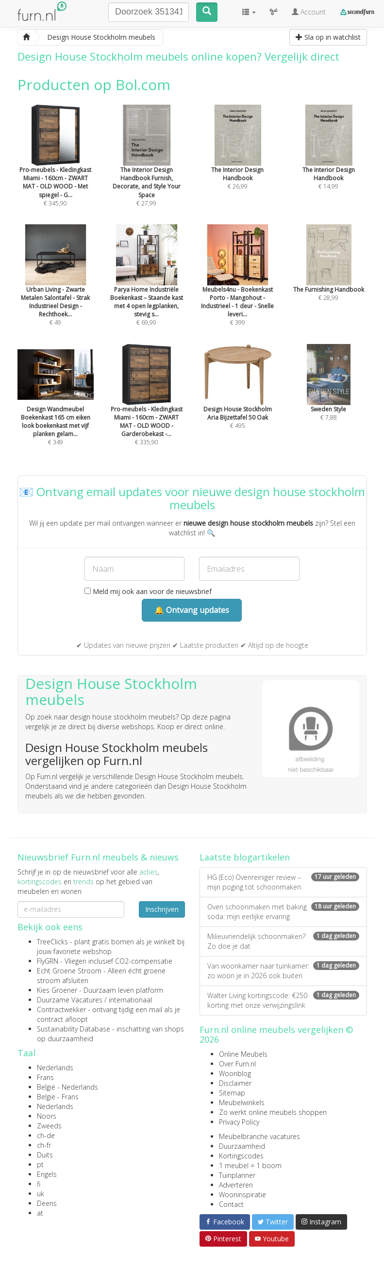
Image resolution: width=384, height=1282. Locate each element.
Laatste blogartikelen (245, 857)
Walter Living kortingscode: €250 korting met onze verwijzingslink (283, 1000)
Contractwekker (61, 1009)
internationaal (130, 999)
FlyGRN (47, 961)
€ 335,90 (146, 408)
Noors (46, 1116)
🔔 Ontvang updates (191, 610)
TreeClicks (52, 941)
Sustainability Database (73, 1028)
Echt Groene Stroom (69, 970)
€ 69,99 (146, 288)
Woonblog (235, 1073)
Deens (47, 1203)
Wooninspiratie (242, 1194)
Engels (47, 1174)
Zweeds (49, 1125)
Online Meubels (243, 1054)
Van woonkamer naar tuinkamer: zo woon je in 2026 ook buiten (283, 970)
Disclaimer (235, 1083)
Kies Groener (57, 990)
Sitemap (232, 1092)
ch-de (46, 1135)
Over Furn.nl (237, 1063)
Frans (45, 1077)
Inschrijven (162, 909)
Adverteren (236, 1184)
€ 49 (55, 288)
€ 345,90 (55, 168)
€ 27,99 (146, 168)
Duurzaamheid (242, 1146)
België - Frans (58, 1096)
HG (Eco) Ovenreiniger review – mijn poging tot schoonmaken (283, 882)
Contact (231, 1204)
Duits (45, 1154)
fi (38, 1183)
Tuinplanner (237, 1175)
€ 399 (238, 288)
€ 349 (55, 408)
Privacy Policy (239, 1121)
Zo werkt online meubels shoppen (273, 1112)
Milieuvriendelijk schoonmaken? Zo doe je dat (283, 941)
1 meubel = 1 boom (250, 1165)
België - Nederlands (67, 1087)
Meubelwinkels (242, 1102)
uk (40, 1193)
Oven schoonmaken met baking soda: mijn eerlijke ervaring (283, 911)
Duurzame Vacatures (69, 999)
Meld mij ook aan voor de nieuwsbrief (148, 591)
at (40, 1213)
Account (309, 11)
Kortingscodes (241, 1155)
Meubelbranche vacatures (259, 1136)
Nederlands (55, 1067)
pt (40, 1164)
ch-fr (44, 1145)
